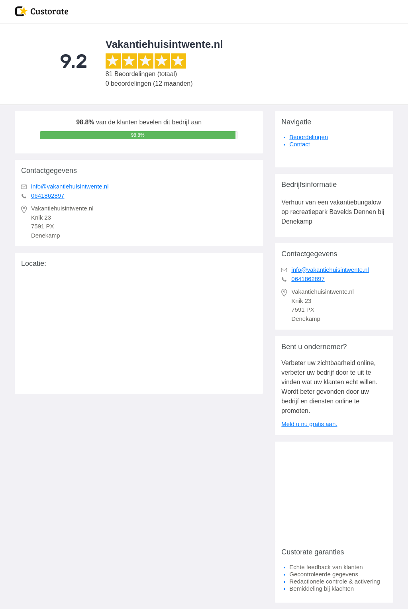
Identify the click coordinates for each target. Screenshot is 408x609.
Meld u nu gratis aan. (309, 423)
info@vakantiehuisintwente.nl (70, 186)
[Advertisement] (334, 491)
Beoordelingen (308, 137)
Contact (299, 144)
